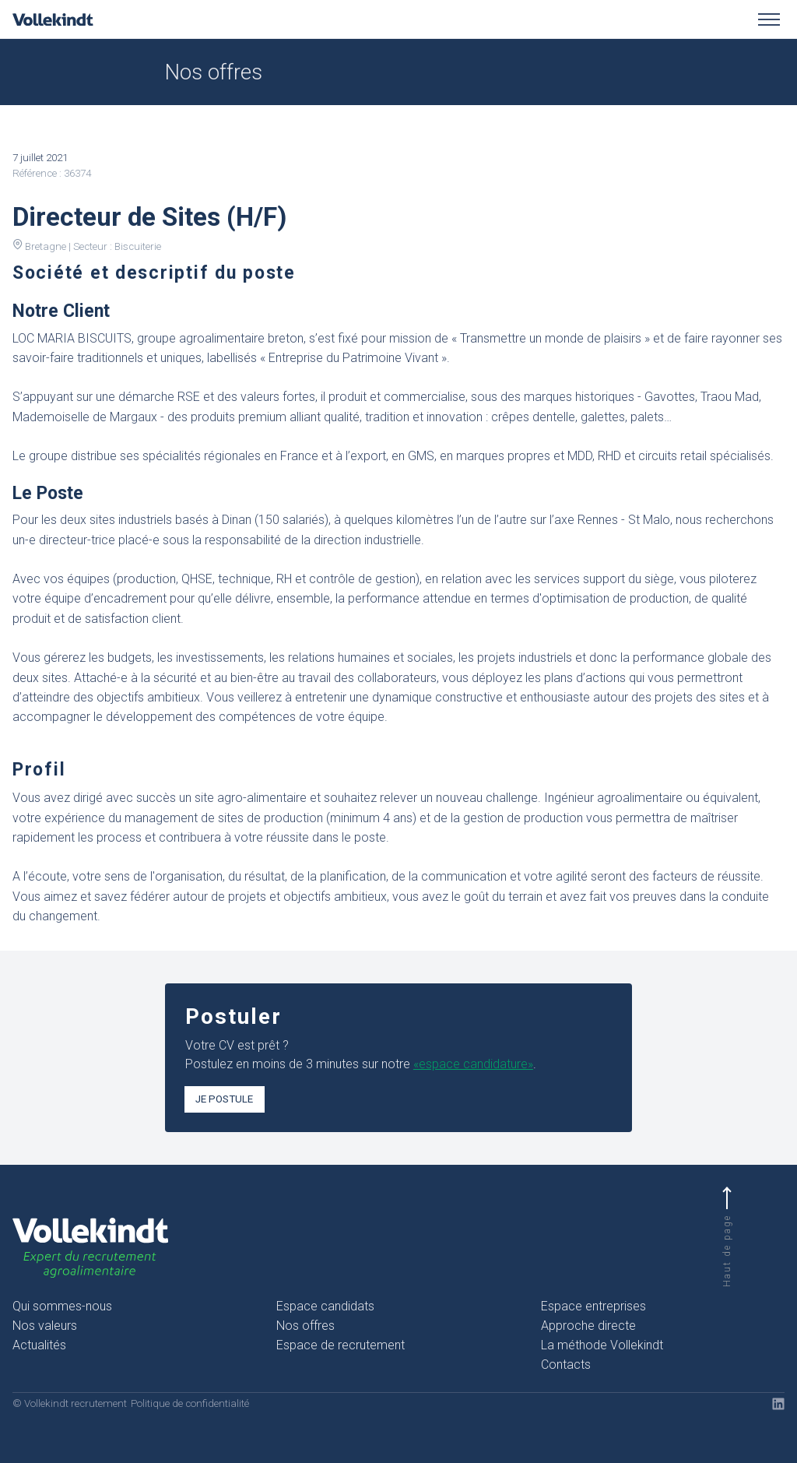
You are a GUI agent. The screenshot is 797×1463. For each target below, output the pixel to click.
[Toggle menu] (769, 19)
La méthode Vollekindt (602, 1345)
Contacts (566, 1364)
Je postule (224, 1099)
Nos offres (305, 1325)
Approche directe (588, 1325)
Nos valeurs (44, 1325)
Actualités (39, 1345)
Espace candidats (325, 1306)
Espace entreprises (593, 1306)
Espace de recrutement (340, 1345)
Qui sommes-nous (62, 1306)
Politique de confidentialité (190, 1403)
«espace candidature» (473, 1064)
